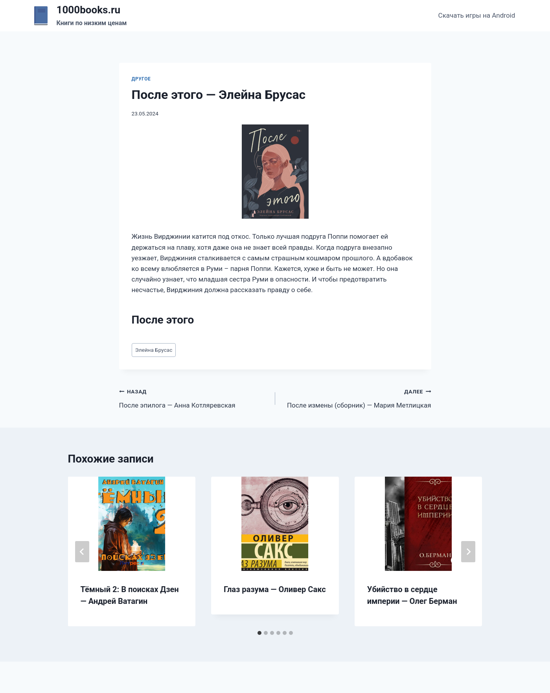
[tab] (259, 633)
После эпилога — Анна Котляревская (194, 397)
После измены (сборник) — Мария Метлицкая (356, 397)
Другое (141, 79)
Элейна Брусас (154, 350)
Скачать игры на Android (476, 15)
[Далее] (468, 551)
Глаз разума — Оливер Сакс (275, 589)
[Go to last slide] (82, 551)
